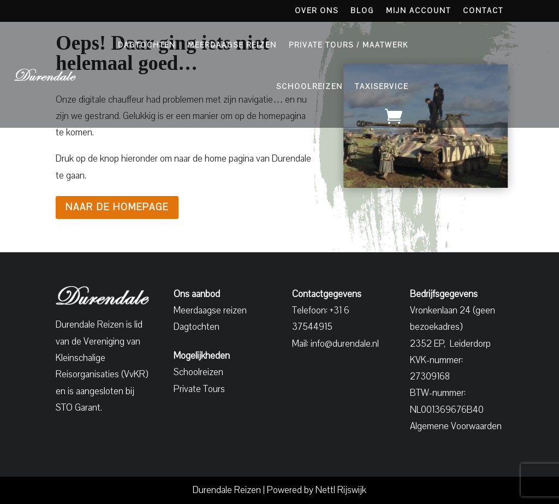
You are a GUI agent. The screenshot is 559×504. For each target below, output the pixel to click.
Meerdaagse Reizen (232, 45)
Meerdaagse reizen (210, 310)
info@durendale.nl (345, 343)
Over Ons (316, 11)
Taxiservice (381, 87)
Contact (483, 11)
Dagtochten (147, 45)
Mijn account (418, 11)
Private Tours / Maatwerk (348, 45)
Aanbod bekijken (484, 68)
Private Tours (199, 389)
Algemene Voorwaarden (456, 426)
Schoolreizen (309, 87)
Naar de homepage (117, 207)
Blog (362, 11)
